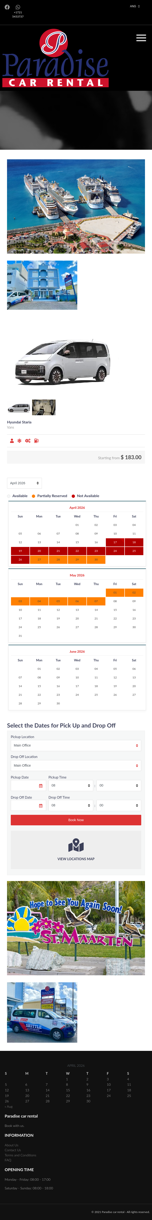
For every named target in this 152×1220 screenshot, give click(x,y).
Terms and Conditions (20, 1155)
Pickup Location (22, 737)
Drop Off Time (59, 797)
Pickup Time (57, 777)
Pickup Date (20, 777)
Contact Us (13, 1150)
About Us (11, 1145)
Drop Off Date (21, 797)
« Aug (9, 1106)
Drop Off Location (24, 757)
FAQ (8, 1160)
